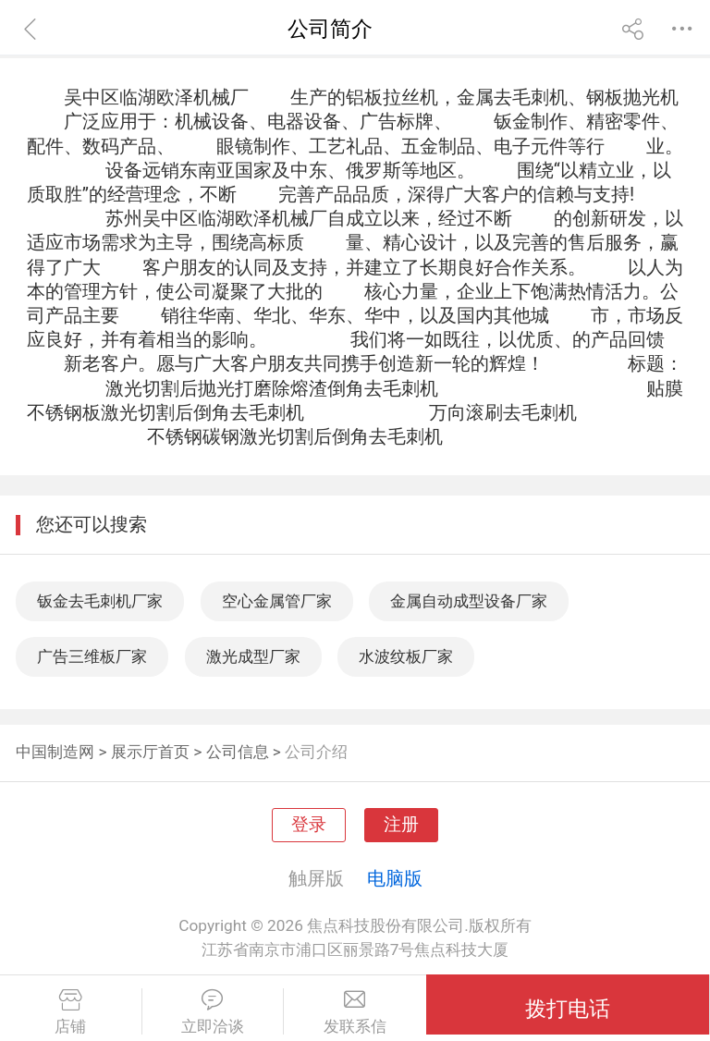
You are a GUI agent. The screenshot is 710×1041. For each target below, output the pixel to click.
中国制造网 (55, 751)
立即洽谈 (213, 1012)
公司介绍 (316, 751)
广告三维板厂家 (92, 656)
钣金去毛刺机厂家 (100, 601)
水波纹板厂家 (406, 656)
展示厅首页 (150, 751)
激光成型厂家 (253, 656)
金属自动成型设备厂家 (468, 601)
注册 (401, 824)
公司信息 (237, 751)
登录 (308, 824)
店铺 (71, 1012)
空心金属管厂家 (277, 601)
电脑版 (394, 878)
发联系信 (355, 1012)
